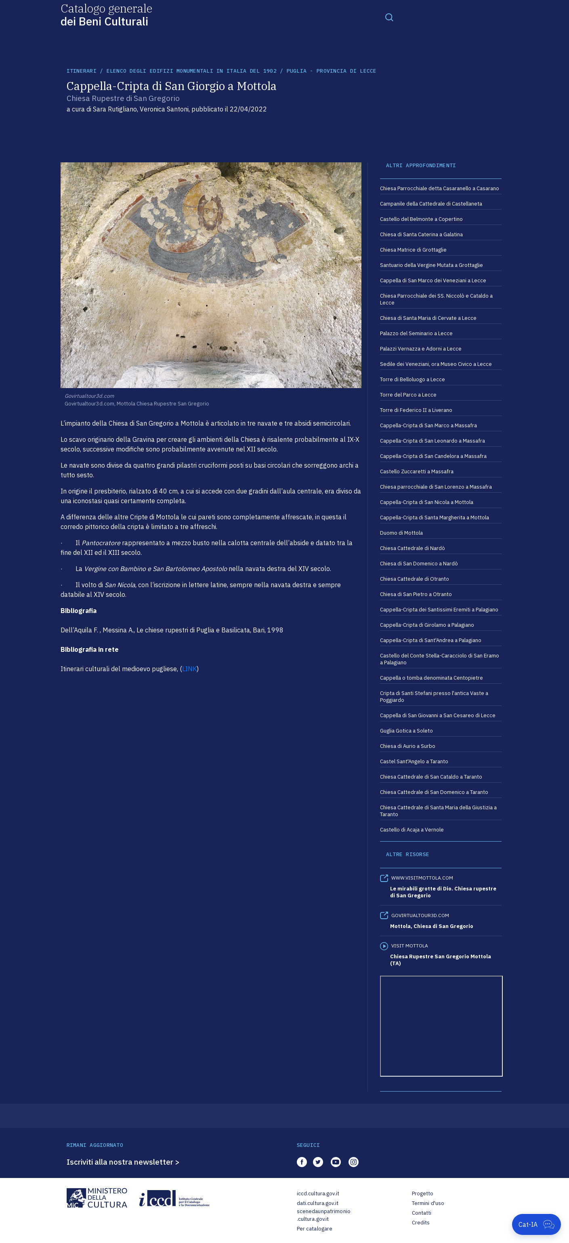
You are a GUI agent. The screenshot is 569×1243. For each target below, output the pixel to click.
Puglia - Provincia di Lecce (332, 70)
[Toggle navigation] (389, 17)
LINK (189, 669)
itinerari (82, 70)
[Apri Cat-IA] (536, 1224)
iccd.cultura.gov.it (318, 1193)
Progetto (423, 1193)
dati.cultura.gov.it (317, 1203)
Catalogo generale (106, 14)
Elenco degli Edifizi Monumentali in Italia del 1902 (192, 70)
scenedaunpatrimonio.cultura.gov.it (324, 1215)
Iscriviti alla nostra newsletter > (123, 1162)
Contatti (422, 1212)
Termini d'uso (428, 1203)
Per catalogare (315, 1228)
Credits (421, 1222)
